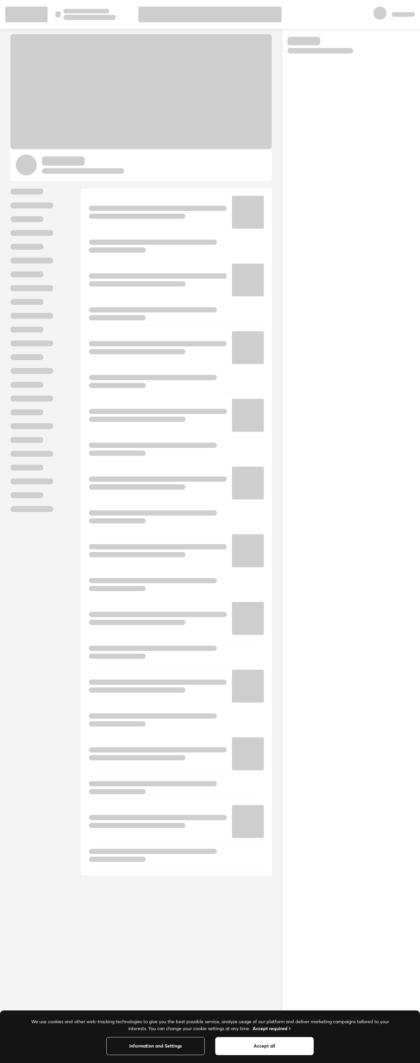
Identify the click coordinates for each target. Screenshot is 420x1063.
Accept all (264, 1046)
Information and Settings (155, 1046)
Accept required (272, 1028)
